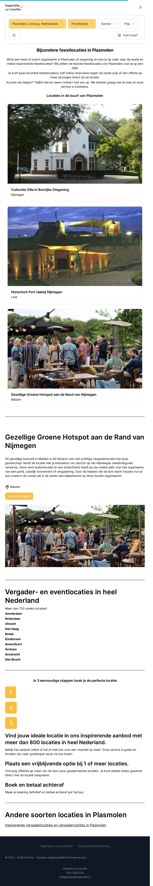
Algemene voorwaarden (56, 846)
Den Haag (12, 629)
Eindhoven (13, 639)
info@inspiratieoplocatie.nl (75, 877)
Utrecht (10, 623)
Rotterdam (12, 618)
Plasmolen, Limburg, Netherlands (37, 23)
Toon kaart (128, 35)
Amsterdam (13, 613)
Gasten (108, 23)
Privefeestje (82, 23)
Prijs (129, 23)
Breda (9, 634)
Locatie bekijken (19, 496)
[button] (75, 152)
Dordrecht (12, 654)
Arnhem (11, 649)
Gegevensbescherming (94, 846)
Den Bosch (13, 659)
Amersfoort (13, 644)
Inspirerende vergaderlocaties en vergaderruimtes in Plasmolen (55, 825)
